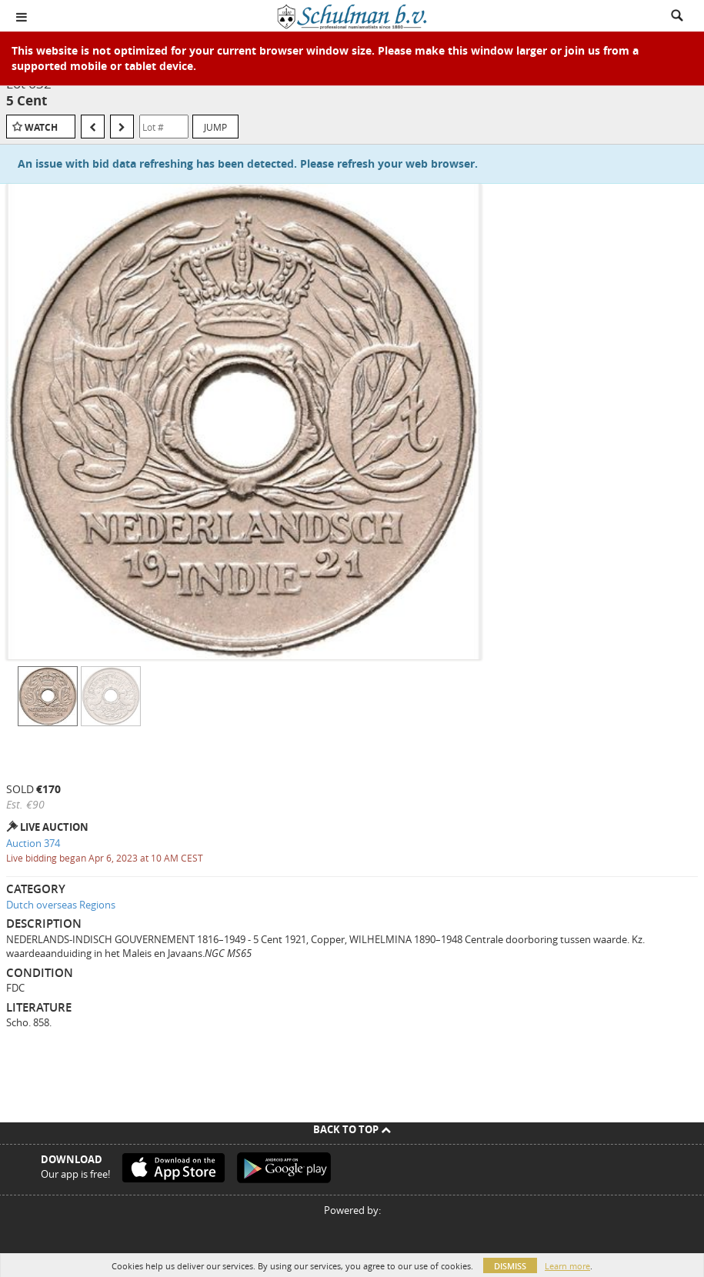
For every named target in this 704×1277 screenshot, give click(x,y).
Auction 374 (33, 843)
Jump (215, 127)
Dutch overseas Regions (60, 905)
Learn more (567, 1266)
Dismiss (510, 1266)
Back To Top (352, 1129)
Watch (41, 127)
